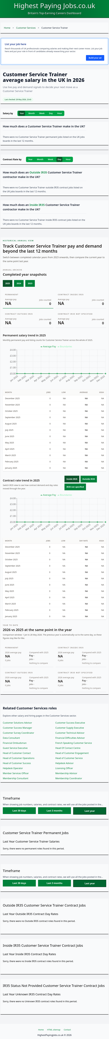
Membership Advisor (66, 773)
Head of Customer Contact (17, 753)
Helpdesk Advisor (64, 763)
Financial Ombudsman (15, 742)
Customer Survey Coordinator (18, 732)
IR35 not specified (75, 487)
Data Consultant (11, 737)
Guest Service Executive (15, 748)
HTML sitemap (53, 1029)
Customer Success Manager (17, 727)
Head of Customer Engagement (72, 753)
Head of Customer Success (17, 763)
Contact (67, 1029)
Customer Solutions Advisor (17, 722)
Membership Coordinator (68, 778)
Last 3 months (54, 810)
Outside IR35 (88, 479)
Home (7, 27)
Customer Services (26, 27)
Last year (90, 810)
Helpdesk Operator (13, 768)
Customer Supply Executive (69, 727)
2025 (7, 283)
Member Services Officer (16, 773)
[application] (54, 365)
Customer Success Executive (70, 722)
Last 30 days (19, 810)
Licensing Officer (64, 768)
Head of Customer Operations (18, 758)
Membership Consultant (15, 778)
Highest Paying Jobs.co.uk (54, 5)
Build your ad (95, 57)
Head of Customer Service (69, 758)
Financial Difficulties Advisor (70, 737)
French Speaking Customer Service (73, 742)
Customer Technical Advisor (69, 732)
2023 (30, 283)
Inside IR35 (71, 479)
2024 (19, 283)
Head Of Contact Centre (67, 748)
